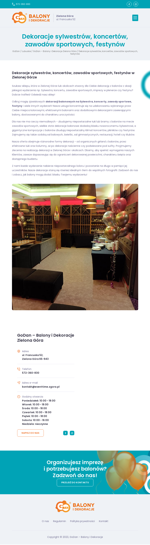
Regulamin (59, 521)
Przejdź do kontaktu (75, 483)
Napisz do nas (31, 433)
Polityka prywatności (82, 521)
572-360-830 (21, 4)
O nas (45, 521)
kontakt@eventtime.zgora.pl (41, 387)
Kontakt (103, 521)
